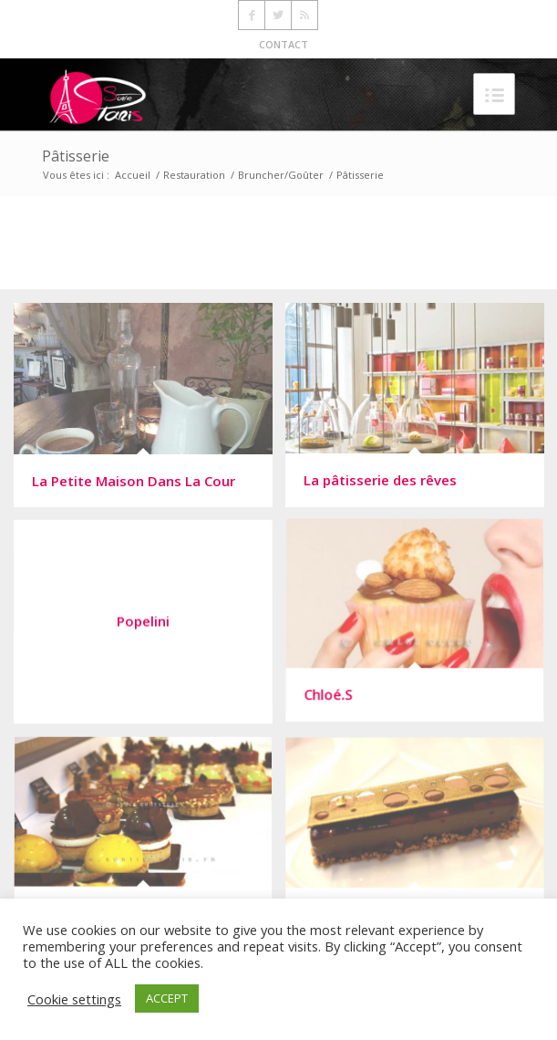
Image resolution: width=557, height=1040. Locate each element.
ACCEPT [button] (167, 998)
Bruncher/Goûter (281, 175)
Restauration (194, 175)
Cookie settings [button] (74, 999)
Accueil (132, 175)
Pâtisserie (75, 156)
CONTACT (283, 44)
